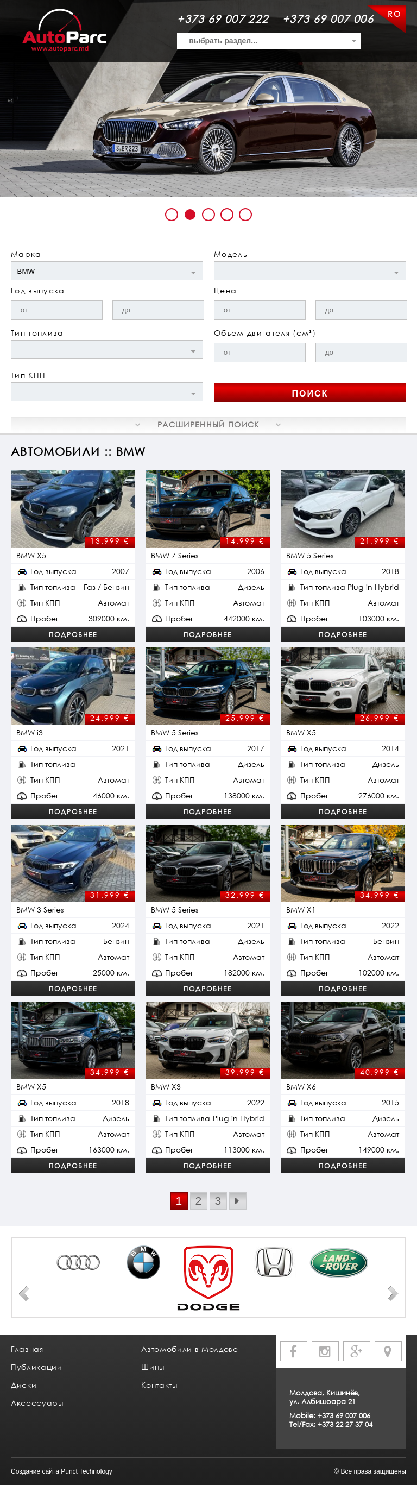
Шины (153, 1366)
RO (394, 13)
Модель (231, 254)
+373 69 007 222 (222, 18)
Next (393, 1293)
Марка (26, 254)
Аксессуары (37, 1402)
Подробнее (73, 634)
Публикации (36, 1366)
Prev (23, 1293)
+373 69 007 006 (328, 18)
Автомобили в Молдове (189, 1349)
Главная (27, 1349)
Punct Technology (86, 1471)
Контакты (159, 1384)
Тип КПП (28, 375)
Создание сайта (35, 1471)
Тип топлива (37, 332)
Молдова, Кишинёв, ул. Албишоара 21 (324, 1397)
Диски (23, 1384)
